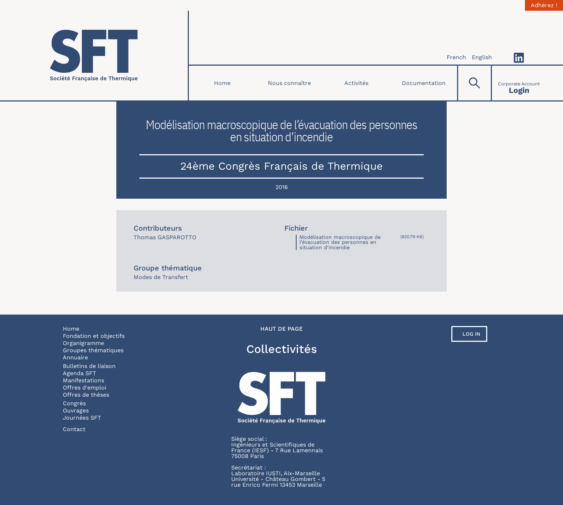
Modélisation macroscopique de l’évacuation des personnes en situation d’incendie (340, 242)
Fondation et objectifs (94, 335)
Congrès (74, 403)
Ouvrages (76, 410)
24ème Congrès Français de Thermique (281, 166)
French (456, 57)
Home (222, 83)
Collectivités (281, 349)
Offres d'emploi (84, 387)
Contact (74, 429)
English (482, 57)
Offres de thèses (86, 394)
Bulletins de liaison (89, 366)
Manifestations (83, 380)
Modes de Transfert (161, 277)
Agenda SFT (79, 373)
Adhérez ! (544, 5)
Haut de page (281, 329)
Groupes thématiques (93, 350)
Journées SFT (82, 417)
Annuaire (75, 357)
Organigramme (83, 343)
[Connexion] (519, 83)
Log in (471, 334)
